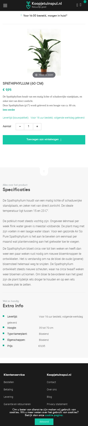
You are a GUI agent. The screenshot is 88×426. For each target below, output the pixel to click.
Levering (8, 396)
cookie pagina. (54, 415)
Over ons (52, 389)
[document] (44, 415)
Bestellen (9, 382)
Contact (51, 382)
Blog (49, 396)
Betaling (8, 389)
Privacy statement (57, 404)
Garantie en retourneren (17, 404)
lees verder (9, 109)
